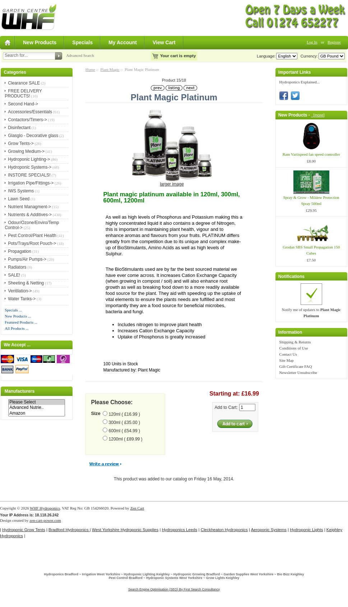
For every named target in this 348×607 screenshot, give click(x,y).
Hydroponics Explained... (299, 82)
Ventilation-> (20, 290)
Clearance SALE (24, 83)
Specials (82, 42)
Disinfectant (19, 127)
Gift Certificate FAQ (295, 366)
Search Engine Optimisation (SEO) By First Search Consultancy (174, 589)
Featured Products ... (21, 322)
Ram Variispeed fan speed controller (311, 154)
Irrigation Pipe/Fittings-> (31, 183)
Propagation (19, 251)
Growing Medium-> (26, 151)
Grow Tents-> (20, 143)
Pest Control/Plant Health (32, 235)
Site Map (286, 360)
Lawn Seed (18, 198)
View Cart (164, 42)
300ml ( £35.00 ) (124, 422)
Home (90, 69)
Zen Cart (137, 508)
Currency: (308, 56)
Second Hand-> (23, 103)
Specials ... (13, 310)
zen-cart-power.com (45, 520)
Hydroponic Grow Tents (23, 530)
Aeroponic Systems (269, 530)
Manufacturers (19, 391)
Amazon (37, 413)
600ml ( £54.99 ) (124, 430)
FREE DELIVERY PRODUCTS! (23, 93)
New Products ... (18, 316)
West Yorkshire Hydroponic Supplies (125, 530)
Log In (312, 42)
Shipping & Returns (295, 342)
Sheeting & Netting (26, 283)
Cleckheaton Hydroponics (224, 530)
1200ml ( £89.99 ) (126, 439)
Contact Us (288, 354)
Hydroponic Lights (306, 530)
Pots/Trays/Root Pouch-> (32, 243)
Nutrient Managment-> (29, 206)
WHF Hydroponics (45, 508)
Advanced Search (80, 55)
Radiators (17, 267)
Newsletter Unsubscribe (298, 372)
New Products (39, 42)
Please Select (37, 402)
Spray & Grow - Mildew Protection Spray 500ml (311, 200)
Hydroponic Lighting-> (29, 159)
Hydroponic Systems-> (29, 167)
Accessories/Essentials (30, 111)
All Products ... (16, 328)
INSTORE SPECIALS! (29, 175)
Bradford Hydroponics (69, 530)
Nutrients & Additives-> (30, 214)
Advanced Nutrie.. (37, 407)
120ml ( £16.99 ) (124, 414)
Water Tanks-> (22, 298)
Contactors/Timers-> (27, 119)
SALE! (14, 275)
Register (334, 42)
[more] (317, 115)
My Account (122, 42)
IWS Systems (21, 190)
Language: (266, 56)
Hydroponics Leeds (180, 530)
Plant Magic (109, 69)
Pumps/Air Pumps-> (27, 259)
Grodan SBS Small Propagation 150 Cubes (311, 250)
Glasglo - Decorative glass (33, 135)
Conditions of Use (293, 348)
